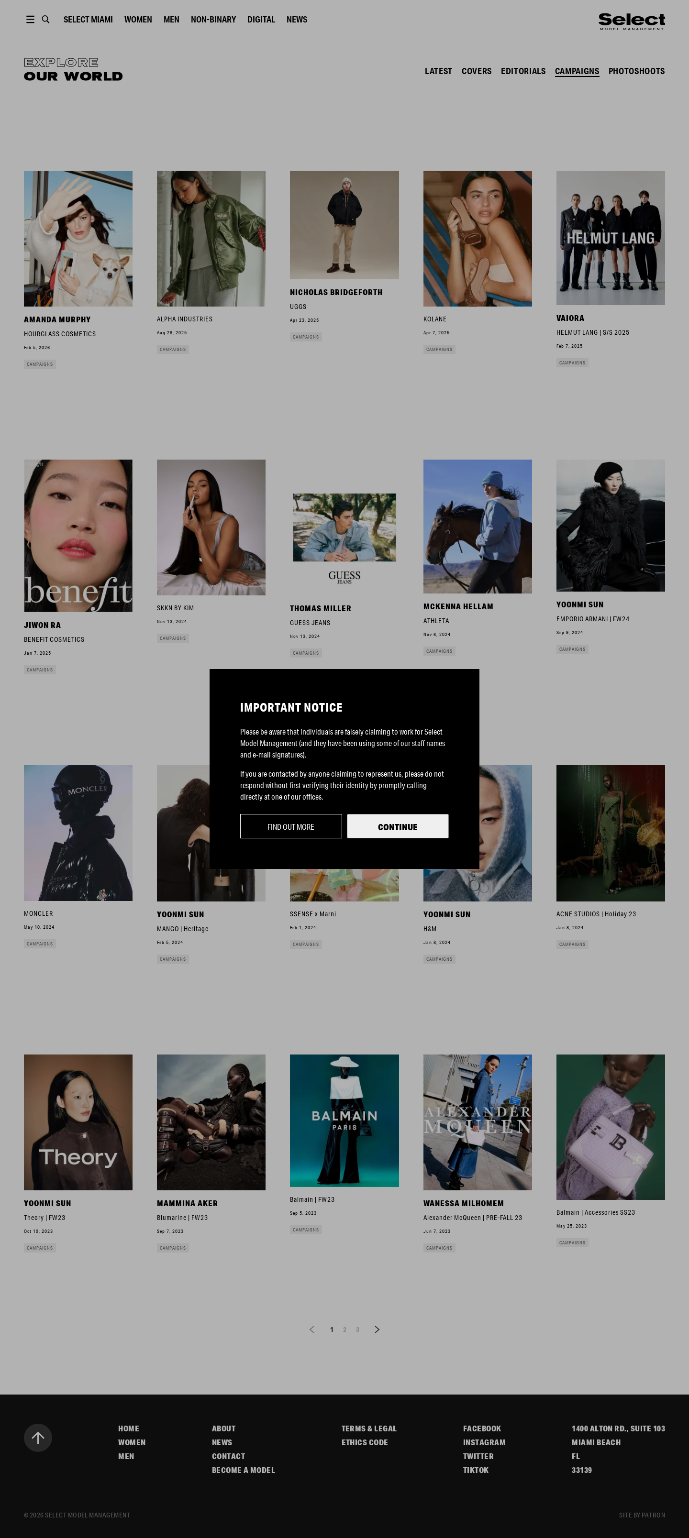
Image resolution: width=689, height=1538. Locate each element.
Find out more (290, 827)
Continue (398, 827)
